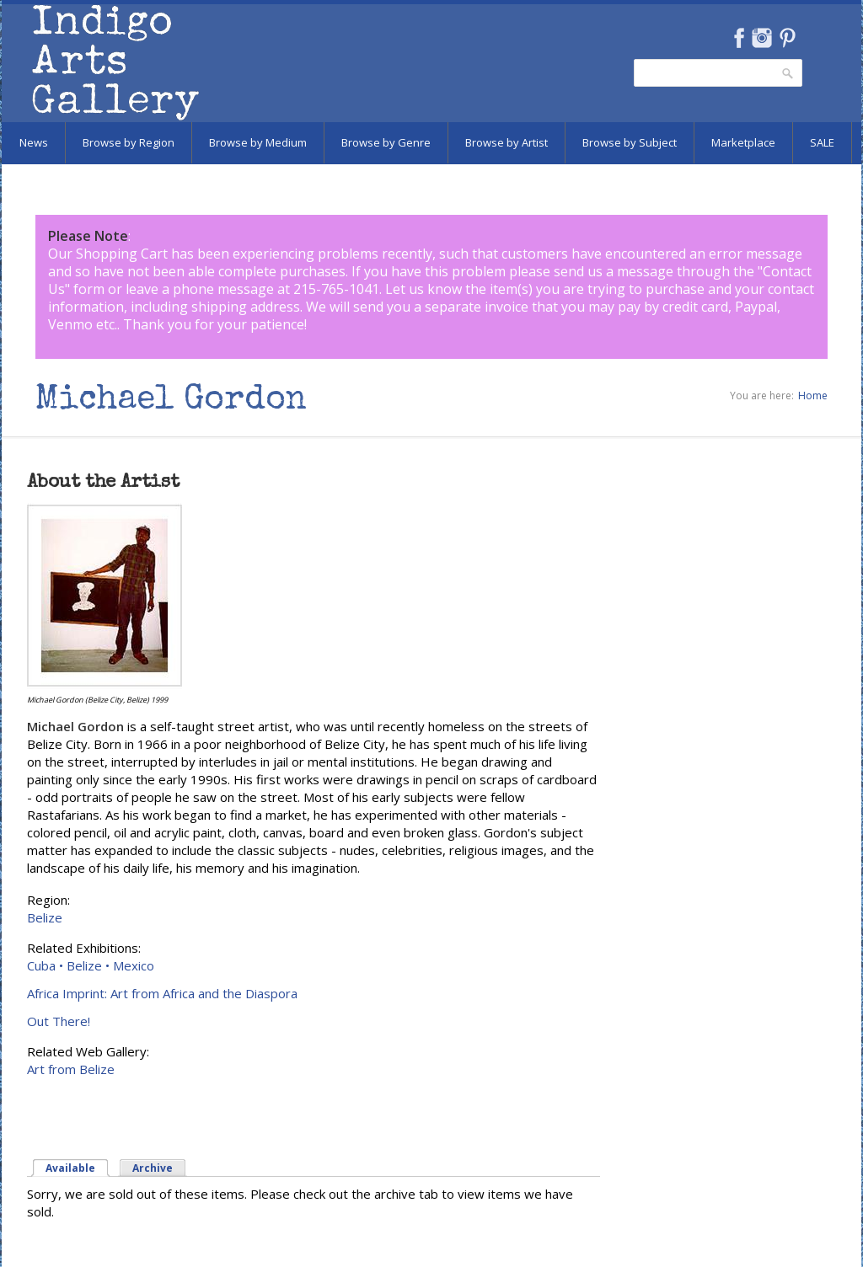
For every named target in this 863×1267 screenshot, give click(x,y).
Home (813, 395)
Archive (152, 1168)
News (33, 142)
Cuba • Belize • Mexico (90, 965)
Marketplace (743, 142)
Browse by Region (128, 142)
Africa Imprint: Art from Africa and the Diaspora (162, 993)
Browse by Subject (629, 142)
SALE (822, 142)
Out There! (58, 1021)
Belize (44, 917)
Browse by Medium (258, 142)
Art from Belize (71, 1069)
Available (70, 1168)
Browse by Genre (386, 142)
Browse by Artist (506, 142)
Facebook (738, 38)
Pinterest (787, 38)
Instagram (761, 38)
